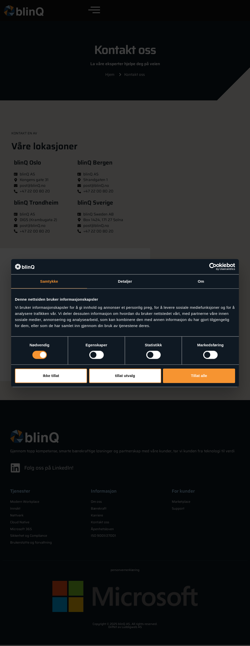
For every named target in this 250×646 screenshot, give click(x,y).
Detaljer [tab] (125, 281)
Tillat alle (199, 375)
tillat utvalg (125, 375)
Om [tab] (201, 281)
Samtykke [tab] (49, 281)
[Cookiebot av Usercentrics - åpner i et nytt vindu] (213, 267)
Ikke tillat (51, 375)
